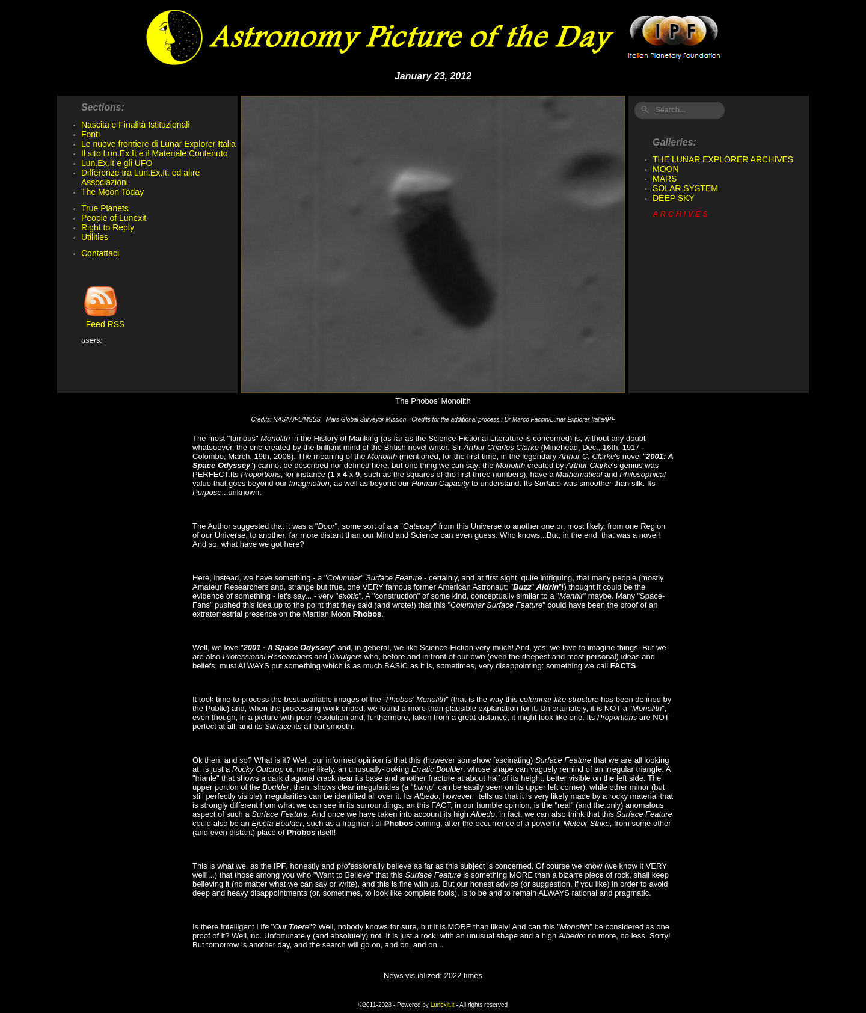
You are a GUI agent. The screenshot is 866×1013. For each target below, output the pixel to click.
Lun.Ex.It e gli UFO (116, 163)
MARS (665, 178)
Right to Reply (107, 227)
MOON (666, 169)
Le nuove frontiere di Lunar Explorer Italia (158, 144)
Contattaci (100, 253)
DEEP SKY (674, 198)
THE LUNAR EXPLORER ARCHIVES (723, 159)
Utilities (94, 237)
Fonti (90, 134)
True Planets (105, 208)
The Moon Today (112, 192)
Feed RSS (102, 320)
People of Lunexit (113, 218)
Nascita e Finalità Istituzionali (135, 124)
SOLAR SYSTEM (685, 188)
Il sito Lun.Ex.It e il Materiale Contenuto (154, 153)
